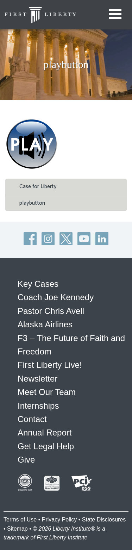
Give (26, 459)
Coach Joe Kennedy (56, 297)
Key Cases (38, 284)
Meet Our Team (47, 392)
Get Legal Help (46, 446)
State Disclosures (104, 520)
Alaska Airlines (45, 324)
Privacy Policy (59, 520)
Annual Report (44, 432)
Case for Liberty (38, 186)
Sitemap (17, 529)
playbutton (32, 203)
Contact (32, 419)
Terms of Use (20, 520)
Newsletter (37, 378)
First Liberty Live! (50, 365)
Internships (38, 405)
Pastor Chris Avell (51, 311)
